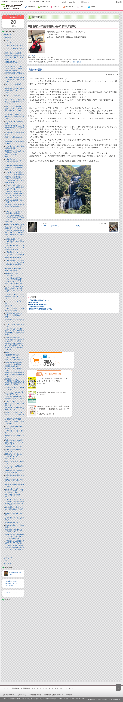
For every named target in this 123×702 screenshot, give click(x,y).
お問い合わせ (85, 2)
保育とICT (8, 306)
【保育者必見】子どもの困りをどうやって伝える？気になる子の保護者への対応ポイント (14, 263)
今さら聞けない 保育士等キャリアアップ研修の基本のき (14, 173)
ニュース (8, 43)
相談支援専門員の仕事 (12, 355)
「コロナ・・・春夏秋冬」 (49, 226)
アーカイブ (7, 563)
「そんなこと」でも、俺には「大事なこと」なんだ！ (14, 502)
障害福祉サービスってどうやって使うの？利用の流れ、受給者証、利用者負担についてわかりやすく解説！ (14, 382)
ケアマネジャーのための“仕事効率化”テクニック (14, 393)
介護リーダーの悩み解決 (13, 257)
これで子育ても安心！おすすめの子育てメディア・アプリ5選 (14, 296)
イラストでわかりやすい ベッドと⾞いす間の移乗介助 (14, 358)
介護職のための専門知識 (13, 419)
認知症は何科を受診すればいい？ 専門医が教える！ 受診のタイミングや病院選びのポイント (14, 346)
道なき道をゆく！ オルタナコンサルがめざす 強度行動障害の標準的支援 (14, 68)
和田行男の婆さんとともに (14, 447)
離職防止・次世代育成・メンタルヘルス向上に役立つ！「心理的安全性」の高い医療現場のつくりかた (14, 179)
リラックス (7, 555)
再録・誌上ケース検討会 (13, 53)
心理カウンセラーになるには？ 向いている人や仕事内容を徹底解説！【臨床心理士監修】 (14, 331)
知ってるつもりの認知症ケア (14, 84)
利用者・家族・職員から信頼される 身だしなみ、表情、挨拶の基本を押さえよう (14, 226)
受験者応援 (7, 35)
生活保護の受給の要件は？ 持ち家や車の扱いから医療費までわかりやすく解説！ (14, 339)
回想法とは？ (9, 352)
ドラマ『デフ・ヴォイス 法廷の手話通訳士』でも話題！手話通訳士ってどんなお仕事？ (14, 289)
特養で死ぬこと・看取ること (13, 531)
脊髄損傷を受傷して (11, 522)
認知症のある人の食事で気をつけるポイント (14, 409)
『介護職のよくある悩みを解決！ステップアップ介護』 (14, 542)
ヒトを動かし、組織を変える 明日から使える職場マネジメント (14, 116)
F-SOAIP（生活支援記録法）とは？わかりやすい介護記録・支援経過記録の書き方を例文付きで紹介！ (14, 372)
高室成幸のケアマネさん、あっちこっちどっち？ (14, 455)
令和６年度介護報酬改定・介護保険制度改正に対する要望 (14, 397)
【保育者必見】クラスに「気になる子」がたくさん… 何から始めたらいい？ (14, 247)
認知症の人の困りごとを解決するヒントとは (14, 388)
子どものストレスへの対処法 (14, 255)
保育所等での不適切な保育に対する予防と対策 (14, 269)
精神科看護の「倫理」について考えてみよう (14, 274)
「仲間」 (77, 226)
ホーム (6, 688)
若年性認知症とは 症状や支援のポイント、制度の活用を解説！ (14, 167)
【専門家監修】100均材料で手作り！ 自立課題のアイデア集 (14, 315)
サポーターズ (8, 558)
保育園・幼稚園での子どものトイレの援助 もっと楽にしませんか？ (14, 241)
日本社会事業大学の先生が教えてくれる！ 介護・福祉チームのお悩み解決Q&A (14, 536)
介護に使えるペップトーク (14, 252)
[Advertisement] (13, 640)
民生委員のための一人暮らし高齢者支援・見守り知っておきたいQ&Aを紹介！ (14, 153)
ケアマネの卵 (9, 458)
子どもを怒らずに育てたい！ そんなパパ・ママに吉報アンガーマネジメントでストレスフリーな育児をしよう (15, 280)
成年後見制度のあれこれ (13, 62)
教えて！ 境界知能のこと (14, 137)
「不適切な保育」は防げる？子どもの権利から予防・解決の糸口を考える (14, 187)
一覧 (6, 40)
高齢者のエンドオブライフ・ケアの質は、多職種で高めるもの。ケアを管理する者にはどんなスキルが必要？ (14, 194)
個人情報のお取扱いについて (53, 695)
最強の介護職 (33, 302)
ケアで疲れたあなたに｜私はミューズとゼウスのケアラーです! (14, 79)
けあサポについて (73, 2)
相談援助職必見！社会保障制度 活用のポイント (14, 471)
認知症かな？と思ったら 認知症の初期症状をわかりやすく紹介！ (14, 127)
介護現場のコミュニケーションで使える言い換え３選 (14, 160)
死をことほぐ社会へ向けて (14, 95)
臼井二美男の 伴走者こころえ (14, 508)
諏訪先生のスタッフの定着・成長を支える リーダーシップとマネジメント (14, 442)
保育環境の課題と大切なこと (14, 73)
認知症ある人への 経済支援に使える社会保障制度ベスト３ (14, 206)
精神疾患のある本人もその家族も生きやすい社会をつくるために (14, 90)
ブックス (7, 560)
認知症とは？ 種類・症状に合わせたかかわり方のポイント (14, 414)
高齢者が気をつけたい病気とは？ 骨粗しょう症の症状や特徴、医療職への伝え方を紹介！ (14, 233)
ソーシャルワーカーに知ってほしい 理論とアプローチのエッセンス (14, 101)
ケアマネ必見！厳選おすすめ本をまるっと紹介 (14, 427)
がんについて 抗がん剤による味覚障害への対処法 (14, 212)
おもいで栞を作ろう (14, 490)
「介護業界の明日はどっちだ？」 (40, 300)
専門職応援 (7, 37)
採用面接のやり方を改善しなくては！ (41, 309)
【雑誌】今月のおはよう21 (14, 45)
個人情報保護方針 (35, 695)
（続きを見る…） (78, 62)
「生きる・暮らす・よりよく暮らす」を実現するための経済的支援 (14, 403)
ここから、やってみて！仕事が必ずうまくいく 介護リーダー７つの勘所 (53, 380)
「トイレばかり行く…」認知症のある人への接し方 (14, 309)
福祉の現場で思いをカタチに (14, 57)
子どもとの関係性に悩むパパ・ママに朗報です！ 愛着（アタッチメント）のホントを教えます (14, 218)
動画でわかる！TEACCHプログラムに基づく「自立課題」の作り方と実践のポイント (14, 109)
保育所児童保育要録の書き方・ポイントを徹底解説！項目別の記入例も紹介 (14, 364)
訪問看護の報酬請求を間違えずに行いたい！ (14, 201)
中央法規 (63, 2)
